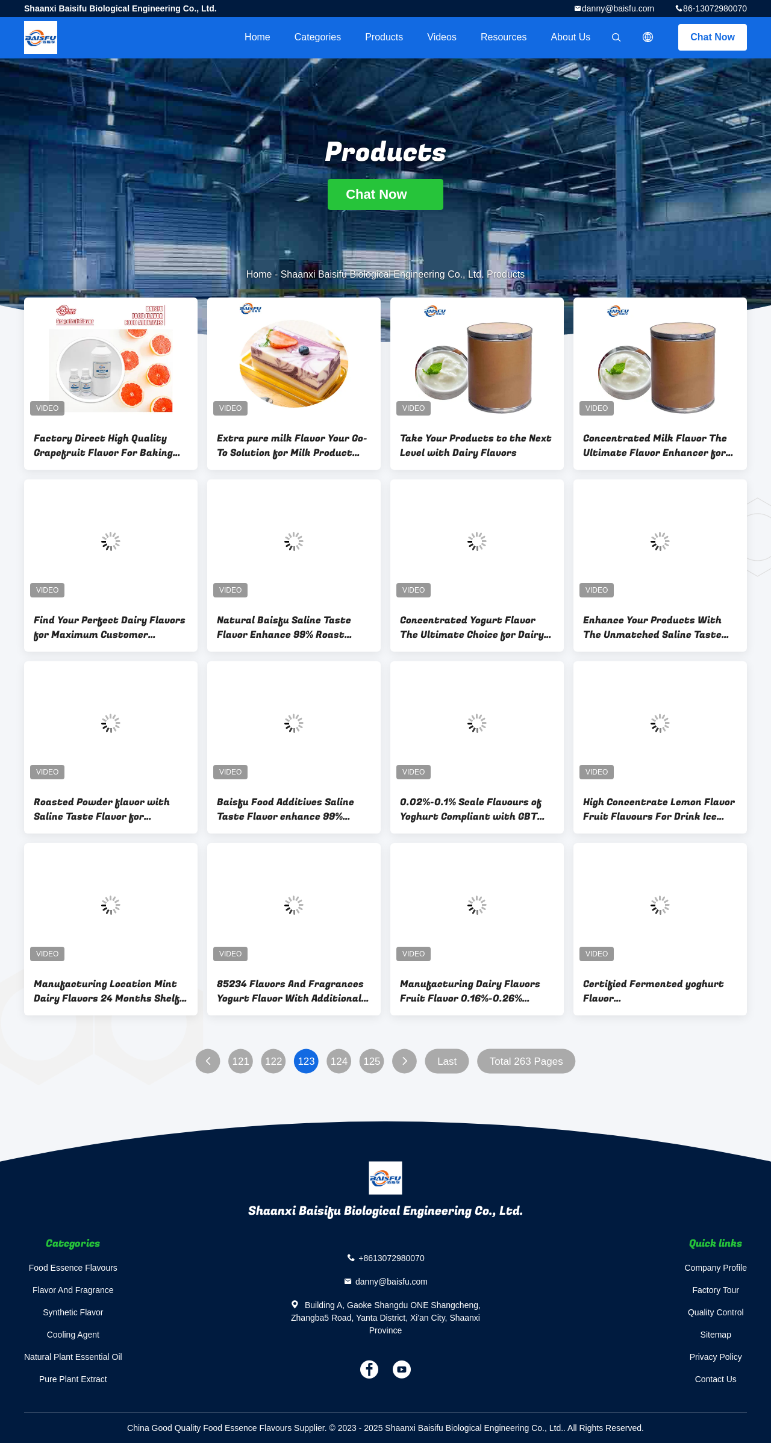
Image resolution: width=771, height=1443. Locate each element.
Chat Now (712, 37)
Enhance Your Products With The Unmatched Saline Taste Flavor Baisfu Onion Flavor (652, 627)
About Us (570, 37)
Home (257, 37)
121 (241, 1061)
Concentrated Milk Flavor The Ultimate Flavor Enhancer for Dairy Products (655, 445)
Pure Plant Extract (73, 1379)
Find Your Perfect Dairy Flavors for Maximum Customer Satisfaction (110, 627)
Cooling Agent (73, 1334)
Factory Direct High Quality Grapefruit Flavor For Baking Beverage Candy (103, 445)
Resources (503, 37)
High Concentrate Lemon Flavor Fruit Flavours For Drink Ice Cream (659, 809)
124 (339, 1061)
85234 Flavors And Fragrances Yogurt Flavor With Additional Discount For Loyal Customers (290, 991)
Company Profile (716, 1268)
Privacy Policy (716, 1357)
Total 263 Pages (526, 1061)
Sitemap (716, 1334)
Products (384, 37)
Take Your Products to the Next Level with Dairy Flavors (476, 445)
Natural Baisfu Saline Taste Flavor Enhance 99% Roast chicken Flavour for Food (284, 627)
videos (442, 37)
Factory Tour (715, 1290)
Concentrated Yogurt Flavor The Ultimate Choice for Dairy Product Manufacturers (472, 627)
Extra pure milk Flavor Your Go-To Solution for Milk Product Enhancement (292, 445)
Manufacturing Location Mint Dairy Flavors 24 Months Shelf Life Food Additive (106, 991)
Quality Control (716, 1312)
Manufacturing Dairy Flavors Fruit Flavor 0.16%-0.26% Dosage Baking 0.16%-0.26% (470, 991)
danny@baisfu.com (618, 8)
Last (447, 1061)
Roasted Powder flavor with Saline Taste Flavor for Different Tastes (102, 809)
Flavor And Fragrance (73, 1290)
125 (371, 1061)
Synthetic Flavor (73, 1312)
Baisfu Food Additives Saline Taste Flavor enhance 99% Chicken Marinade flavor (285, 809)
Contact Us (716, 1379)
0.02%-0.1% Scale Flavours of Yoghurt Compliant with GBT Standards (471, 809)
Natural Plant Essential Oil (73, 1357)
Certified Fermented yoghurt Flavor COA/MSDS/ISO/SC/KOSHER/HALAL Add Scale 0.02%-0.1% (660, 991)
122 (273, 1061)
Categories (318, 37)
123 (306, 1061)
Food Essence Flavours (73, 1268)
